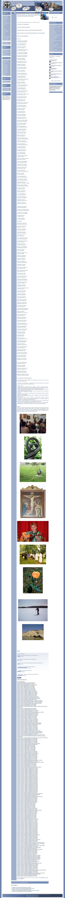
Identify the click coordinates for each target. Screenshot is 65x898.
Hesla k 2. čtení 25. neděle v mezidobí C (25, 722)
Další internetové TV (52, 33)
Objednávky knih (5, 55)
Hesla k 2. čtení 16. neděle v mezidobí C (25, 728)
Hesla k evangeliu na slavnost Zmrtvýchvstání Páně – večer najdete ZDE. (31, 33)
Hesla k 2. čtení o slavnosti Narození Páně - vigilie (26, 703)
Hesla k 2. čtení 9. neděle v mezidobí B (24, 792)
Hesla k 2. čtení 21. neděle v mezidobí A (24, 831)
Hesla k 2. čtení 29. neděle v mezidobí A (24, 823)
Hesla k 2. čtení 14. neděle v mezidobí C (25, 871)
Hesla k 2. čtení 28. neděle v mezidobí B (25, 773)
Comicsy (4, 53)
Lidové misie (5, 29)
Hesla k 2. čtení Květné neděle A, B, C (24, 684)
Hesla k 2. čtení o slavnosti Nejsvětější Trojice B (26, 873)
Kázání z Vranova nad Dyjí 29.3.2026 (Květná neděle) (21, 889)
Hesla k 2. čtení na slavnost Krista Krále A (25, 819)
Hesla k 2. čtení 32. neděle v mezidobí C (25, 865)
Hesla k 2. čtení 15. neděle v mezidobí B (25, 786)
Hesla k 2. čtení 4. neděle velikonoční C (24, 741)
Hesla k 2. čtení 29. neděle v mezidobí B (25, 772)
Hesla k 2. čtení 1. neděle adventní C (24, 766)
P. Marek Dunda (22, 877)
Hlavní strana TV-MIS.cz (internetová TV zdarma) (6, 61)
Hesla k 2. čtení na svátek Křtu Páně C (24, 759)
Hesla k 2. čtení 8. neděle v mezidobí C (24, 751)
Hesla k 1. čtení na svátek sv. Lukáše (24, 717)
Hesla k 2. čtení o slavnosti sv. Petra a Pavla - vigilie (27, 732)
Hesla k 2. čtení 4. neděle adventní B (24, 815)
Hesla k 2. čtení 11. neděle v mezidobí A (24, 844)
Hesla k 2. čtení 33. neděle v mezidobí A (24, 820)
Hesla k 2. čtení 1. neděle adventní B (24, 818)
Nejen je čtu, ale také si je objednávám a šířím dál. (53, 77)
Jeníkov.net (51, 43)
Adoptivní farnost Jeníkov (53, 44)
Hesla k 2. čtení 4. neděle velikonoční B (24, 799)
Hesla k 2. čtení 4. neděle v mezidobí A (24, 693)
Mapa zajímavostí (6, 31)
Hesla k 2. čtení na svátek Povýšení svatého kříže (26, 723)
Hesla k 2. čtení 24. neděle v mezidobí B (25, 777)
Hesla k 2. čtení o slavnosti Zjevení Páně (25, 696)
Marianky (4, 32)
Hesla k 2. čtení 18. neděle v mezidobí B (25, 783)
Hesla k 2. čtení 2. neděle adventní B (24, 817)
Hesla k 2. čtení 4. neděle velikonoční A (24, 852)
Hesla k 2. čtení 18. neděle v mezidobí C (25, 869)
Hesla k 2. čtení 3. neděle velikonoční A (24, 853)
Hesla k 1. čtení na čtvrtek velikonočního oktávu (26, 857)
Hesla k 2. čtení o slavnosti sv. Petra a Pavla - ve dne (27, 731)
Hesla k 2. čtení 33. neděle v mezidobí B (25, 768)
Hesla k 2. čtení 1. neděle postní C (23, 750)
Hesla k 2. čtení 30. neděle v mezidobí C (25, 715)
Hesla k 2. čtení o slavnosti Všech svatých (25, 714)
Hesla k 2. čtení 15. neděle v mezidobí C (25, 729)
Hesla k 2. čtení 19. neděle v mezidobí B (25, 782)
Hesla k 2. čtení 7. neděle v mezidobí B (24, 875)
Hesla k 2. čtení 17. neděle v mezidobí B (25, 784)
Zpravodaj (4, 24)
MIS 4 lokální (5, 69)
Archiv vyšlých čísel (6, 90)
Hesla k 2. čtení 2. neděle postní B (23, 806)
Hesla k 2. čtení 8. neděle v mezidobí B (24, 874)
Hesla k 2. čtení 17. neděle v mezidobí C (25, 727)
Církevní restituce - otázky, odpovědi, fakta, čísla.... (55, 48)
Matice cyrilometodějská (53, 36)
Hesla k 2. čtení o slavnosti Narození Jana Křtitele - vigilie (28, 842)
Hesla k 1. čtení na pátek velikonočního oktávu (26, 856)
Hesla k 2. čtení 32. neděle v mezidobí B (25, 769)
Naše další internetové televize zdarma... (6, 74)
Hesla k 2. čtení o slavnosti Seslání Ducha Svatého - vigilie (28, 734)
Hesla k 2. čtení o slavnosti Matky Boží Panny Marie (27, 760)
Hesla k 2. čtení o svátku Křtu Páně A (24, 695)
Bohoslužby (5, 19)
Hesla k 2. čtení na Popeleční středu (24, 690)
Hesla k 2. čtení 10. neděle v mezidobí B (25, 791)
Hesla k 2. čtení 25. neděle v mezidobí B (25, 776)
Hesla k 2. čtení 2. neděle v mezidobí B (24, 813)
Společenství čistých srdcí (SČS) (55, 26)
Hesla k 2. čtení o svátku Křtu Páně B (24, 814)
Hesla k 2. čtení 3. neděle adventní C (24, 764)
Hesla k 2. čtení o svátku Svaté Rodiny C (25, 761)
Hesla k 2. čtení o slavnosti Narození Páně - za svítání (27, 701)
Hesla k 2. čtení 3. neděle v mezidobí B (24, 812)
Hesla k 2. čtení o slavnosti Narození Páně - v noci (26, 702)
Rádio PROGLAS (52, 30)
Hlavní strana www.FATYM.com (6, 16)
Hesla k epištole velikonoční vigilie (23, 682)
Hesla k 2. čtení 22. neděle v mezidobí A (24, 830)
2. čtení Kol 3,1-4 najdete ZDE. (23, 24)
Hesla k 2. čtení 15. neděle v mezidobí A (24, 837)
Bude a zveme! (5, 18)
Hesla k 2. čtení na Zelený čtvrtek (23, 745)
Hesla (4, 28)
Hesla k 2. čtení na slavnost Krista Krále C (25, 710)
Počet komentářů (42, 877)
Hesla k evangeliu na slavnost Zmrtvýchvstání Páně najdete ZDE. (29, 30)
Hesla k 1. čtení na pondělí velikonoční (24, 860)
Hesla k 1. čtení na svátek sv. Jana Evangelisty (26, 698)
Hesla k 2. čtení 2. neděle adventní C (24, 765)
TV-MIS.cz (49, 1)
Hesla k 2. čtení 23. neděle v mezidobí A (24, 829)
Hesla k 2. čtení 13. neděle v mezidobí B (25, 788)
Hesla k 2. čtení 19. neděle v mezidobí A (24, 833)
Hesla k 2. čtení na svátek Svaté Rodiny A (25, 864)
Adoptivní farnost (6, 22)
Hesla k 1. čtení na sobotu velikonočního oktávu (26, 855)
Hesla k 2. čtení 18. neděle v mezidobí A (24, 835)
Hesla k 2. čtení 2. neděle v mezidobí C (24, 758)
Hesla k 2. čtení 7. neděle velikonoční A (24, 848)
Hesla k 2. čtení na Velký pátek (23, 683)
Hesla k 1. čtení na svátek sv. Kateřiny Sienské (26, 743)
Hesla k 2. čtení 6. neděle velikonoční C (24, 739)
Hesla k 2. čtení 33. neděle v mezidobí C (25, 711)
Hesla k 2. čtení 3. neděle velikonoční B (24, 800)
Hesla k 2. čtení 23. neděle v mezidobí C (25, 724)
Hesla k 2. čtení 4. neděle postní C (23, 747)
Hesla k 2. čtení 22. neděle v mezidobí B (25, 779)
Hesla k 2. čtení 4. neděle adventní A (24, 704)
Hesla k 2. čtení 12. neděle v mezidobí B (25, 789)
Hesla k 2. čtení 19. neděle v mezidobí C (25, 868)
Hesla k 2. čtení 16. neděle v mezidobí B (25, 785)
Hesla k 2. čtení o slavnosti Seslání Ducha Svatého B (27, 793)
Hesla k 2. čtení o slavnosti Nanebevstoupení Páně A (27, 849)
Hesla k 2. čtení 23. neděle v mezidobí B (25, 778)
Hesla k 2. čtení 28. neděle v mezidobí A (24, 824)
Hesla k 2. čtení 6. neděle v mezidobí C (24, 754)
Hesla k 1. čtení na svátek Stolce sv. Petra (25, 753)
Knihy (4, 34)
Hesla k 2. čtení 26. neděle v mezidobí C (25, 721)
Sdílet (18, 651)
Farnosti (4, 21)
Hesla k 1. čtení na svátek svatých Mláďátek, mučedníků (28, 762)
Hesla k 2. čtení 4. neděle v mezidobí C (24, 756)
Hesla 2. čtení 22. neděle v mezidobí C (24, 725)
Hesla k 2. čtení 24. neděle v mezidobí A (24, 828)
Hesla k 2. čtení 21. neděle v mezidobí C (25, 867)
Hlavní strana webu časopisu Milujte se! (6, 88)
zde (9, 96)
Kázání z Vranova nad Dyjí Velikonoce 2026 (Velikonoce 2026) (23, 888)
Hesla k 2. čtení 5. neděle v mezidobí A (24, 692)
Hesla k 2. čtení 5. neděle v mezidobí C (24, 755)
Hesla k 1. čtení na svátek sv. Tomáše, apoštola (26, 839)
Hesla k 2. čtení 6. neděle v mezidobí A (24, 691)
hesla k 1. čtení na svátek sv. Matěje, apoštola (26, 794)
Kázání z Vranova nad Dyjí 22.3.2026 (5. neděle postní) (22, 891)
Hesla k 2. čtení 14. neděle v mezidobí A (24, 838)
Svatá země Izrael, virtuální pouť (55, 35)
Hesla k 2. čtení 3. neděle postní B (23, 805)
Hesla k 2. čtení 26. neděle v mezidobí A (24, 826)
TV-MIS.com (43, 1)
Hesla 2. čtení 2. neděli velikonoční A (24, 854)
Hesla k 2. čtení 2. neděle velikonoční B (24, 801)
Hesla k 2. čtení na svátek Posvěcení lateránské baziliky (27, 712)
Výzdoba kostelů (5, 38)
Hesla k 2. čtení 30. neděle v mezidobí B (25, 771)
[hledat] (56, 17)
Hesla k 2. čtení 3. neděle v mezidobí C (24, 757)
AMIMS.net (36, 1)
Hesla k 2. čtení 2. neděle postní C (23, 749)
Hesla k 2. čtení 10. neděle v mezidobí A (24, 846)
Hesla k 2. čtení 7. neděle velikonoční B (24, 795)
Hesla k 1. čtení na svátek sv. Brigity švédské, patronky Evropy (29, 870)
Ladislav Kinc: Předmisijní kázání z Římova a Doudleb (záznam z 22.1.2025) (25, 890)
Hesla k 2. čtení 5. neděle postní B (23, 803)
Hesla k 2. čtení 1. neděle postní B (23, 807)
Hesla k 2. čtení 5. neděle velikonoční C (24, 740)
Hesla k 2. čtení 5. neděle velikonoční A (24, 851)
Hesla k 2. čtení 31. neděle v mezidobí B (25, 770)
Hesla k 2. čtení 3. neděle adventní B (24, 816)
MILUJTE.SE (57, 1)
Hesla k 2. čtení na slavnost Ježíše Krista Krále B (26, 767)
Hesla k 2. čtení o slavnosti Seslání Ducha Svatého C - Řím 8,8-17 (29, 737)
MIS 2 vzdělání (5, 66)
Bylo (3, 25)
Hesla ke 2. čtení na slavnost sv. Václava (25, 720)
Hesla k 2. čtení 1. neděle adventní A (24, 709)
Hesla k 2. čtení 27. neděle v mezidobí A (24, 825)
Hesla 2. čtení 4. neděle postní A (23, 686)
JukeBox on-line (52, 39)
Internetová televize (52, 32)
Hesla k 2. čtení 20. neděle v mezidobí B (25, 781)
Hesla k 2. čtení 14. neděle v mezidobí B (25, 787)
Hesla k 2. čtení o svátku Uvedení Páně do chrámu (26, 810)
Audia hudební (5, 70)
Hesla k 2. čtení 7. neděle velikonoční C (24, 738)
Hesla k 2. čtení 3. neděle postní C (23, 748)
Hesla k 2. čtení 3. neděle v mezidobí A (24, 694)
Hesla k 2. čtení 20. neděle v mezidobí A (24, 832)
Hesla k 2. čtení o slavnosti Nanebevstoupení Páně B (27, 796)
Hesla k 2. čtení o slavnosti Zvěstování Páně (25, 861)
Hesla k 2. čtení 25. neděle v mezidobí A (24, 827)
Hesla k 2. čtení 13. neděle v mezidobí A (24, 840)
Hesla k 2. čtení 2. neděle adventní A (24, 708)
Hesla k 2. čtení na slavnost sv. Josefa (24, 802)
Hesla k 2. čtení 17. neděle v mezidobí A (24, 836)
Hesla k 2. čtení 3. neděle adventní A (24, 705)
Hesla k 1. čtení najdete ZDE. (22, 35)
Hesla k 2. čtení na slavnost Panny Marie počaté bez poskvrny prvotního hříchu (32, 706)
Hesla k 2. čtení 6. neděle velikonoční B (24, 797)
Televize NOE (51, 29)
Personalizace (5, 42)
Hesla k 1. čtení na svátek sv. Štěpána (24, 699)
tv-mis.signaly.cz (6, 98)
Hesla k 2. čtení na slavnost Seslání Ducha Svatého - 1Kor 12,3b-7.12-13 (31, 735)
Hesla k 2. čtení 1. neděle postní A (23, 689)
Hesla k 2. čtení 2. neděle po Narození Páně (25, 697)
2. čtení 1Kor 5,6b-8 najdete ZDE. (23, 27)
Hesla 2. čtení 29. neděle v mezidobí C (24, 716)
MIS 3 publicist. (5, 67)
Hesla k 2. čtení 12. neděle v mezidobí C (25, 733)
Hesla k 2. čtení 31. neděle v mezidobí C (25, 713)
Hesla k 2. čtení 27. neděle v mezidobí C (25, 719)
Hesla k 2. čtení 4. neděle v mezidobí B (24, 811)
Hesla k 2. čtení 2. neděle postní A (23, 688)
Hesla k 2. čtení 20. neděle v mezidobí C (25, 726)
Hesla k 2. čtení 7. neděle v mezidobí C (24, 752)
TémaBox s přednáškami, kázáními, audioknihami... (55, 41)
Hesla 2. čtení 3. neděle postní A (23, 687)
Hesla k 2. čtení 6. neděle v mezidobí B (24, 808)
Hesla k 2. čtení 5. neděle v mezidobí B (24, 809)
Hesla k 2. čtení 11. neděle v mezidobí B (25, 790)
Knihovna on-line (6, 52)
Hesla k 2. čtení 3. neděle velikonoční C (24, 742)
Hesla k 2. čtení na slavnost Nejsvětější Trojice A (26, 847)
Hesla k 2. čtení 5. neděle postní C (23, 746)
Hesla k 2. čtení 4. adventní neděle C (24, 763)
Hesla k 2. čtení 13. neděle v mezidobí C (25, 872)
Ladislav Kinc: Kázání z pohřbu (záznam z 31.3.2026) (21, 887)
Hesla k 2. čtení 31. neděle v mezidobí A (24, 822)
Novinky (4, 63)
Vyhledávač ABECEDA (53, 49)
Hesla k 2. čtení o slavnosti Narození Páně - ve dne (27, 700)
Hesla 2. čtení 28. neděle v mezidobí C (24, 718)
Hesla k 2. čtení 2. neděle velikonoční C (24, 744)
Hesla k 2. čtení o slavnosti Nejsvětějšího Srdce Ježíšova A (28, 845)
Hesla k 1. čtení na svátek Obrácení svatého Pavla (26, 863)
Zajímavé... (4, 35)
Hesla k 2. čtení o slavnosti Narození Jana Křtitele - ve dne (28, 843)
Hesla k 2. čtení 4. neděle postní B (23, 804)
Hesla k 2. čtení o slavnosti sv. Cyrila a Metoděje (26, 730)
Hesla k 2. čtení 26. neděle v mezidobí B (25, 774)
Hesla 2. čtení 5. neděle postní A (23, 685)
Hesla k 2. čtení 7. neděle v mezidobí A (24, 862)
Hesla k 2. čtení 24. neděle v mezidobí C (25, 866)
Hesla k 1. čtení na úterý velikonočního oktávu (26, 859)
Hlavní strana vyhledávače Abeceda (6, 81)
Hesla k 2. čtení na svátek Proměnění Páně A (25, 834)
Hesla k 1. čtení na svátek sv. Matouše (24, 775)
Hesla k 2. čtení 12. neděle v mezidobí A (24, 841)
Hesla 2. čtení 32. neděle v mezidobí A (24, 821)
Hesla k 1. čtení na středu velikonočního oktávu (26, 858)
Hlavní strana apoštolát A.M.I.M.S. (6, 50)
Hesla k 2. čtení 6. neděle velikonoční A (24, 850)
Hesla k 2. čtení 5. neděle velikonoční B (24, 798)
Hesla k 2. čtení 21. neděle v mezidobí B (25, 780)
